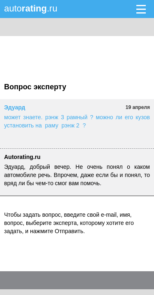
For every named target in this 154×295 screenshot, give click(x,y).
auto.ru (30, 8)
